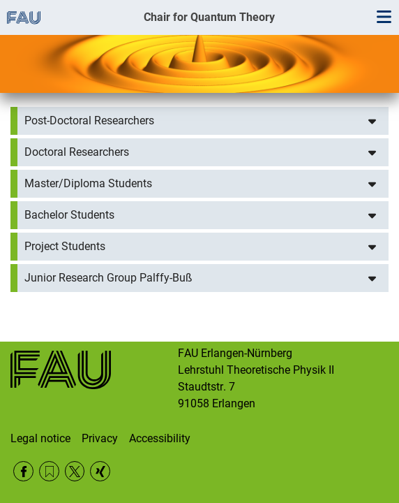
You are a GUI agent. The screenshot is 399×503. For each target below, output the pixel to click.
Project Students (64, 246)
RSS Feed (49, 471)
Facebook (23, 471)
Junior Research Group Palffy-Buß (108, 277)
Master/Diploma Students (88, 183)
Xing (100, 471)
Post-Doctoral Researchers (89, 120)
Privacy (100, 438)
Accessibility (159, 438)
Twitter (75, 471)
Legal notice (40, 438)
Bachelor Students (69, 214)
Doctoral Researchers (76, 152)
